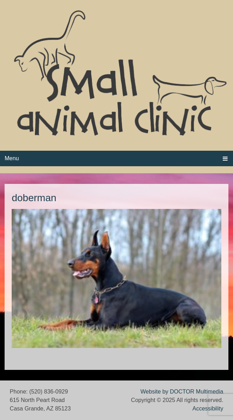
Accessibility (207, 409)
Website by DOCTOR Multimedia (181, 392)
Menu (12, 158)
